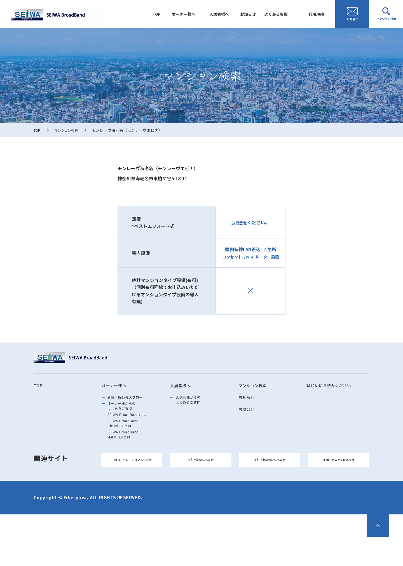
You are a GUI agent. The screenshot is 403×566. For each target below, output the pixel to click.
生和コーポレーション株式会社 (131, 486)
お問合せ (239, 222)
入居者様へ (229, 14)
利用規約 (317, 14)
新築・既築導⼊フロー (132, 401)
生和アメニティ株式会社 (338, 486)
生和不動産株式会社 (201, 486)
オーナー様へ (196, 14)
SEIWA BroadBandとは (134, 426)
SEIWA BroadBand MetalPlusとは (129, 456)
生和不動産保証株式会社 (269, 486)
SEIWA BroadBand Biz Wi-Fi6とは (129, 439)
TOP (172, 14)
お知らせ (255, 14)
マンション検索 (69, 130)
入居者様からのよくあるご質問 (193, 404)
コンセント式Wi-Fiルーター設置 (250, 256)
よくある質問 (280, 14)
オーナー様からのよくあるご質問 (127, 414)
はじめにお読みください (335, 386)
